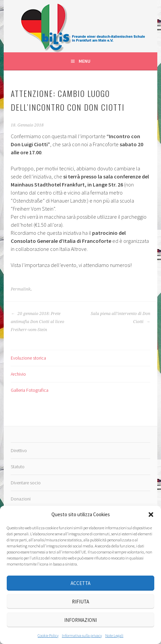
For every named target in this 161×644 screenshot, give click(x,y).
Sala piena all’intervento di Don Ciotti (120, 317)
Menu (84, 61)
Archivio (18, 374)
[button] (151, 514)
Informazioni (80, 620)
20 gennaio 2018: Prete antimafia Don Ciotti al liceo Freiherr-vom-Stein (37, 321)
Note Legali (114, 635)
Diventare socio (26, 483)
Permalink (21, 289)
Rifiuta (80, 601)
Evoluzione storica (28, 358)
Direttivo (19, 450)
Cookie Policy (48, 635)
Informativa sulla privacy (82, 635)
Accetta (80, 583)
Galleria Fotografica (29, 390)
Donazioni (21, 499)
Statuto (18, 467)
